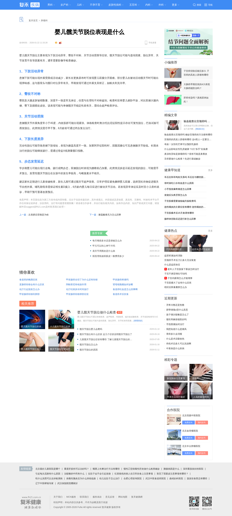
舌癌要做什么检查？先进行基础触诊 (182, 158)
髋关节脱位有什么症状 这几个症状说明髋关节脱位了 (106, 334)
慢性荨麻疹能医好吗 (176, 319)
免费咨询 (188, 422)
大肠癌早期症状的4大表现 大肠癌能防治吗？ (197, 86)
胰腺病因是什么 (171, 468)
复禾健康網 (136, 497)
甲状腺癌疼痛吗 (121, 279)
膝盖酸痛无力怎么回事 (109, 214)
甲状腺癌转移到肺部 (29, 294)
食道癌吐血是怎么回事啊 (125, 289)
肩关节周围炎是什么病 (103, 251)
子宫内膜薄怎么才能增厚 (180, 278)
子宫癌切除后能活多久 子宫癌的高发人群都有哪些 (196, 73)
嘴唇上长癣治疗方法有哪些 (106, 468)
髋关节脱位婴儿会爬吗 (91, 329)
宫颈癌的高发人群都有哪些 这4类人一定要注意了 (189, 139)
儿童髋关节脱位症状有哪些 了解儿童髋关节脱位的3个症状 (106, 339)
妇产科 (64, 4)
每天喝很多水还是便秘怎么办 (107, 240)
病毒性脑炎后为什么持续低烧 (81, 478)
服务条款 (97, 497)
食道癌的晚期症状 (28, 279)
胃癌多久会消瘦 (174, 334)
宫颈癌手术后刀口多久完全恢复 (180, 260)
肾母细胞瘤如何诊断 (123, 284)
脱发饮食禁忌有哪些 (197, 478)
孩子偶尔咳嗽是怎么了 (177, 314)
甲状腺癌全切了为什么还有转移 (82, 279)
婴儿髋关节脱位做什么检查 (96, 312)
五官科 (133, 4)
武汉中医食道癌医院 (155, 478)
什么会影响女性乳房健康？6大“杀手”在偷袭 (186, 149)
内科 (147, 4)
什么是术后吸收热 (175, 338)
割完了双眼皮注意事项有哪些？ (172, 473)
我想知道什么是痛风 (176, 329)
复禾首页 (33, 20)
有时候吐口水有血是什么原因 (179, 183)
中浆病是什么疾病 (175, 348)
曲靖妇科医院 (176, 478)
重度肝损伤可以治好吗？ (76, 468)
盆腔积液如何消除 (173, 255)
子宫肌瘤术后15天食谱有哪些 (179, 213)
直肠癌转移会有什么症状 (31, 284)
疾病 (35, 5)
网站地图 (122, 497)
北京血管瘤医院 (190, 430)
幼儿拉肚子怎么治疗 (109, 478)
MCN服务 (71, 497)
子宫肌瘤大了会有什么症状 (177, 282)
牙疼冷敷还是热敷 (175, 305)
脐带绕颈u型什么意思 (177, 309)
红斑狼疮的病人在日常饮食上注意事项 (134, 473)
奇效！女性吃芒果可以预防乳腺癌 (181, 144)
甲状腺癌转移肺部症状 (77, 294)
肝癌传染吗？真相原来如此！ (196, 99)
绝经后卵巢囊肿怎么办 (175, 287)
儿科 (79, 4)
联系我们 (84, 497)
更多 (210, 170)
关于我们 (58, 497)
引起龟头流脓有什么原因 (47, 473)
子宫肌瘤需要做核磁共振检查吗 (180, 201)
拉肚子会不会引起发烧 (99, 473)
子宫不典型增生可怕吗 (175, 273)
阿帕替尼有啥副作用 (76, 284)
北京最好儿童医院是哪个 (47, 468)
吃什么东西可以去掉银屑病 (49, 478)
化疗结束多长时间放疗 (77, 289)
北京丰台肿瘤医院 (191, 446)
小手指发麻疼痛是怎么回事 (177, 189)
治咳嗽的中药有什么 (74, 473)
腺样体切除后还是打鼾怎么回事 (180, 219)
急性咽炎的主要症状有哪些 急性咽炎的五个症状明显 (185, 207)
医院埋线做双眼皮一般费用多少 (108, 256)
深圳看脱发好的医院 (193, 468)
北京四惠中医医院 (191, 415)
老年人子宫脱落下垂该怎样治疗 (183, 269)
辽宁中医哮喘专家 (44, 483)
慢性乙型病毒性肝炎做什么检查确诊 (142, 468)
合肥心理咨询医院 (133, 478)
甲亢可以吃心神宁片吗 (103, 245)
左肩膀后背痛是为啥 (38, 214)
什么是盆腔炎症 (172, 264)
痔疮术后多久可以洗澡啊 (178, 343)
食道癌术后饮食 (121, 294)
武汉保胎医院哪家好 (67, 483)
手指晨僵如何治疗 (175, 324)
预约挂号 (202, 422)
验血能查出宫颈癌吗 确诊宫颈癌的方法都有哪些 (188, 134)
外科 (161, 4)
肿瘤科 (44, 20)
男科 (50, 4)
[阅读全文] (199, 129)
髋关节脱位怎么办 (89, 344)
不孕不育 (95, 4)
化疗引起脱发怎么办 (29, 289)
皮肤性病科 (114, 4)
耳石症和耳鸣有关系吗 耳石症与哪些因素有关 (185, 177)
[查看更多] (138, 321)
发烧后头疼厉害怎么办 (175, 195)
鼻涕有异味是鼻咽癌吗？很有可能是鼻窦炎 (185, 154)
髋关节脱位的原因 (89, 349)
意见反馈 (109, 497)
